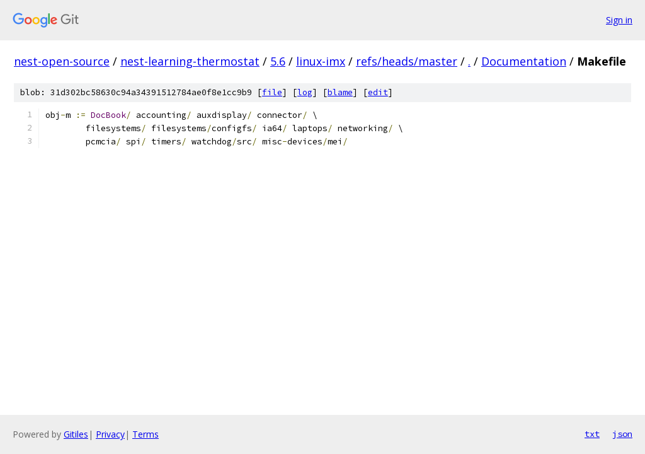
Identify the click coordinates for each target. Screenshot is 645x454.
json (622, 433)
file (272, 92)
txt (592, 433)
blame (340, 92)
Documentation (523, 61)
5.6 (277, 61)
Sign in (619, 20)
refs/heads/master (406, 61)
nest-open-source (62, 61)
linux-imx (320, 61)
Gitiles (76, 434)
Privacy (110, 434)
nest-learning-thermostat (190, 61)
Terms (145, 434)
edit (378, 92)
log (304, 92)
